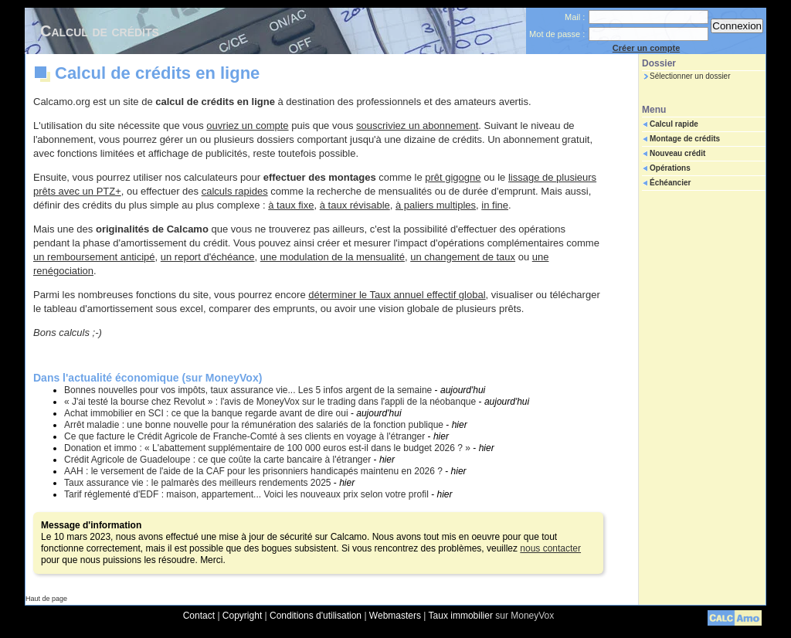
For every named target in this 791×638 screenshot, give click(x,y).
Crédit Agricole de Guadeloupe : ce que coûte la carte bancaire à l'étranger (217, 459)
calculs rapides (235, 191)
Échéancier (670, 182)
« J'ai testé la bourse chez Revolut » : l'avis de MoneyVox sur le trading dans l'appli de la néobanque (270, 401)
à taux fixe (291, 205)
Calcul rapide (674, 124)
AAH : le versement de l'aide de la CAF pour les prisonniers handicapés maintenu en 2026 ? (253, 471)
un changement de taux (462, 257)
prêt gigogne (452, 177)
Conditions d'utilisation (316, 615)
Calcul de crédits (99, 30)
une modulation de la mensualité (332, 257)
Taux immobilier (461, 615)
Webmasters (395, 615)
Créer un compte (646, 48)
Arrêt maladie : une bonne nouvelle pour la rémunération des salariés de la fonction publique (253, 424)
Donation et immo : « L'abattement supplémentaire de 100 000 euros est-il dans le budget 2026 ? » (267, 448)
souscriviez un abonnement (417, 125)
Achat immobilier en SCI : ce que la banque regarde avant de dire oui (206, 413)
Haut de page (46, 598)
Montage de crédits (685, 138)
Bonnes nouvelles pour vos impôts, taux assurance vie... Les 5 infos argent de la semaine (248, 390)
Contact (199, 615)
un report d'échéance (208, 257)
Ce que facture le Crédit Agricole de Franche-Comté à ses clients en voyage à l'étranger (244, 436)
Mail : (575, 17)
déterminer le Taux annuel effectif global (396, 294)
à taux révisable (355, 205)
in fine (494, 205)
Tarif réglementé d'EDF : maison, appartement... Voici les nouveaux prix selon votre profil (246, 494)
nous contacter (550, 548)
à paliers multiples (436, 205)
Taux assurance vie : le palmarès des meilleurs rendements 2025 (197, 482)
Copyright (242, 615)
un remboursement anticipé (94, 257)
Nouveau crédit (677, 153)
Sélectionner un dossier (690, 76)
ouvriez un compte (247, 125)
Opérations (670, 168)
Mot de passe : (557, 34)
